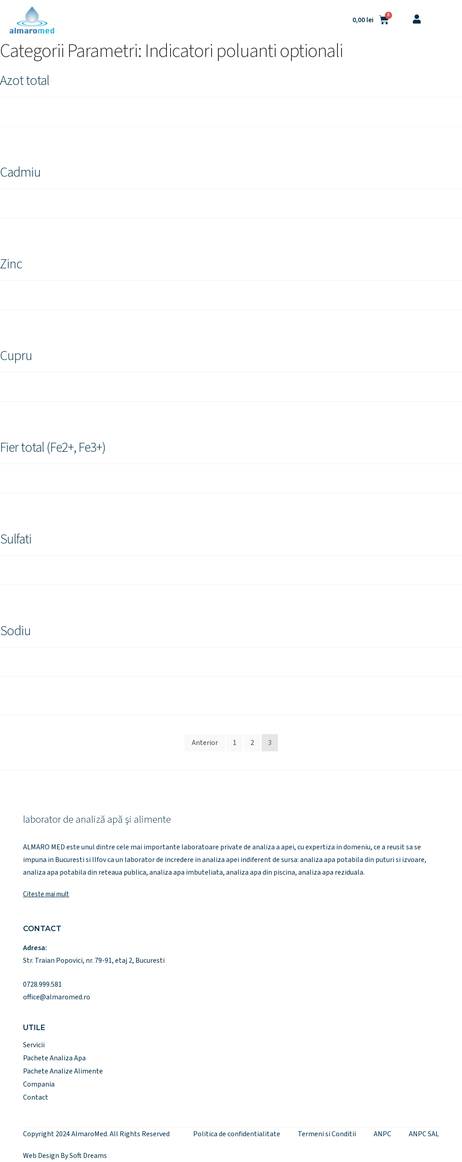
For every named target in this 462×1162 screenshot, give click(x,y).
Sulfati (16, 539)
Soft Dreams (88, 1156)
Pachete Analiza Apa (54, 1058)
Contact (35, 1097)
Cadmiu (20, 172)
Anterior (205, 743)
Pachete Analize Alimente (63, 1071)
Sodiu (15, 631)
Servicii (34, 1045)
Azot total (24, 80)
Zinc (11, 264)
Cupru (16, 355)
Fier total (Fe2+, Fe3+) (53, 447)
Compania (39, 1084)
